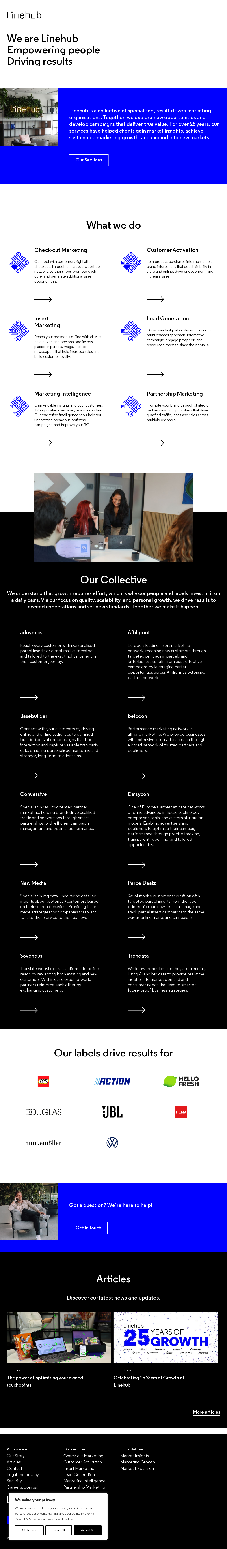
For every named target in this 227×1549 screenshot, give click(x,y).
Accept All (87, 1530)
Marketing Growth (137, 1462)
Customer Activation (82, 1462)
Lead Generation (79, 1475)
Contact (14, 1468)
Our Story (16, 1456)
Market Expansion (137, 1468)
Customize (29, 1530)
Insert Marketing (78, 1468)
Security (14, 1481)
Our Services (89, 160)
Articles (14, 1462)
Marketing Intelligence (84, 1481)
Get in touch (88, 1228)
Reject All (59, 1530)
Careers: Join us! (22, 1487)
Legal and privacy (23, 1475)
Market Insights (134, 1456)
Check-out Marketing (83, 1456)
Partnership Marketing (84, 1487)
